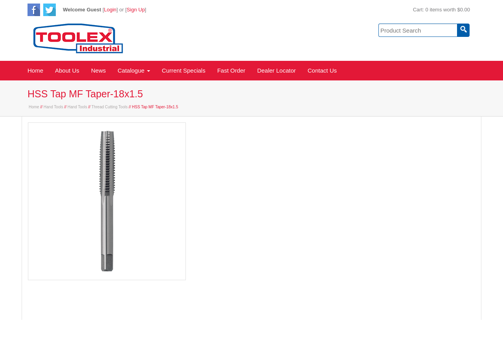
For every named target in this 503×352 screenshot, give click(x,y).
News (98, 70)
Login (110, 10)
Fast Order (231, 70)
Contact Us (322, 70)
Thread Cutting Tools (110, 107)
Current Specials (184, 70)
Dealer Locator (276, 70)
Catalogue (133, 70)
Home (35, 70)
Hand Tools (53, 107)
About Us (67, 70)
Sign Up (136, 10)
